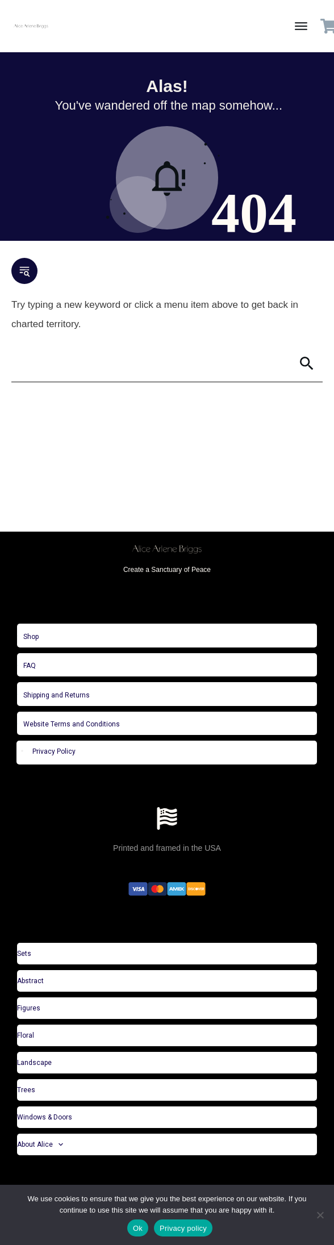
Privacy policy (183, 1228)
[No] (319, 1215)
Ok (138, 1228)
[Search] (151, 363)
